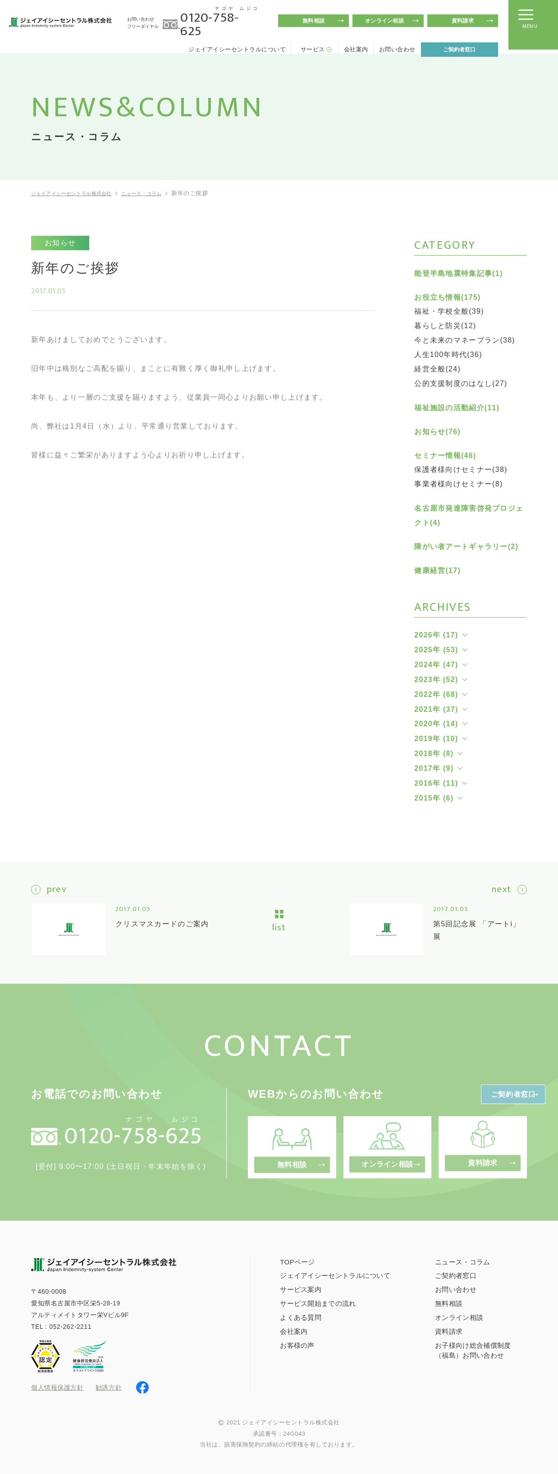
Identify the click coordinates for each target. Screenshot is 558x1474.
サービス (313, 49)
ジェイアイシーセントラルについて (237, 49)
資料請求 (463, 21)
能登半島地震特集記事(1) (458, 273)
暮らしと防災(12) (445, 326)
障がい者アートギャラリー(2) (466, 546)
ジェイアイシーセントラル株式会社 (79, 193)
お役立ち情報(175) (447, 297)
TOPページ (297, 1260)
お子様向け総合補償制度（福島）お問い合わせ (473, 1349)
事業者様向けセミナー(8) (458, 484)
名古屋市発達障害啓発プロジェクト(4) (468, 515)
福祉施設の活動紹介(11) (456, 408)
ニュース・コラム (164, 193)
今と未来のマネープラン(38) (464, 340)
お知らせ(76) (437, 431)
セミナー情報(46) (445, 455)
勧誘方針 (109, 1386)
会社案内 (356, 49)
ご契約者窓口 (459, 49)
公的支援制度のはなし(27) (460, 383)
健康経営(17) (437, 570)
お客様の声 (297, 1344)
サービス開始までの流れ (318, 1302)
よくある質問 (300, 1316)
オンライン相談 (384, 21)
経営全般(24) (437, 369)
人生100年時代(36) (448, 354)
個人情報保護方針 (57, 1387)
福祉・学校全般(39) (449, 311)
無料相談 (313, 21)
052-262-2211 (70, 1325)
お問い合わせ (397, 49)
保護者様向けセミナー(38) (460, 469)
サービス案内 (300, 1288)
